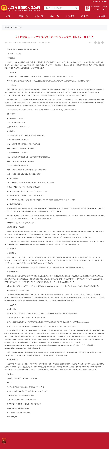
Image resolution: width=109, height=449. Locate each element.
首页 (8, 16)
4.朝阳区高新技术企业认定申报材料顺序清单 (21, 400)
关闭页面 (47, 42)
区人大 (96, 1)
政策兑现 (70, 16)
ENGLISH (105, 9)
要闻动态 (23, 16)
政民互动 (85, 16)
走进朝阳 (101, 16)
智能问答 (104, 6)
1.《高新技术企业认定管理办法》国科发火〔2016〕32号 (25, 387)
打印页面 (41, 42)
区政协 (105, 1)
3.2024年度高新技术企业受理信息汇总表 (20, 395)
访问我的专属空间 (95, 6)
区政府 (101, 1)
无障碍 (98, 9)
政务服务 (54, 16)
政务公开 (39, 16)
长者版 (93, 9)
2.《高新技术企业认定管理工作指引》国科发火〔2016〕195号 (27, 391)
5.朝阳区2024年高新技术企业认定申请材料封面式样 (24, 404)
